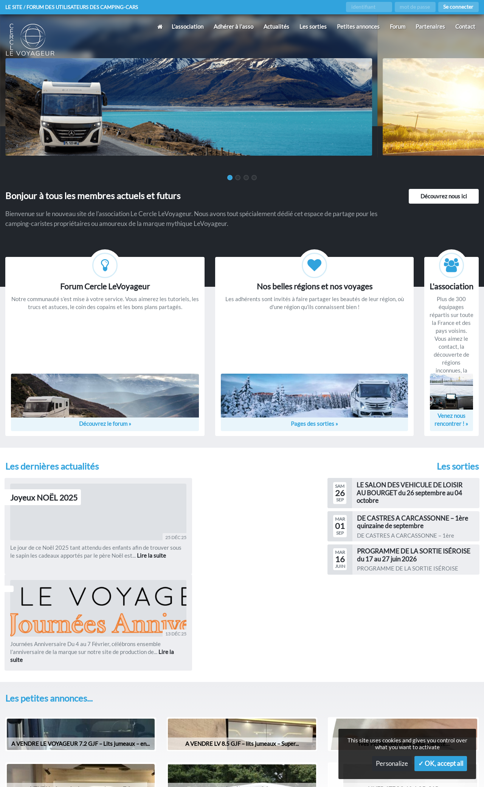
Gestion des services (327, 769)
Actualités (276, 26)
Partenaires (430, 26)
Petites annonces (358, 26)
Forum (397, 26)
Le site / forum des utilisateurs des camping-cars (75, 7)
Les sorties (313, 26)
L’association (187, 26)
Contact (465, 26)
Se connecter (458, 7)
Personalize (392, 763)
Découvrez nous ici (443, 196)
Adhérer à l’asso (233, 26)
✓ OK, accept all (440, 763)
